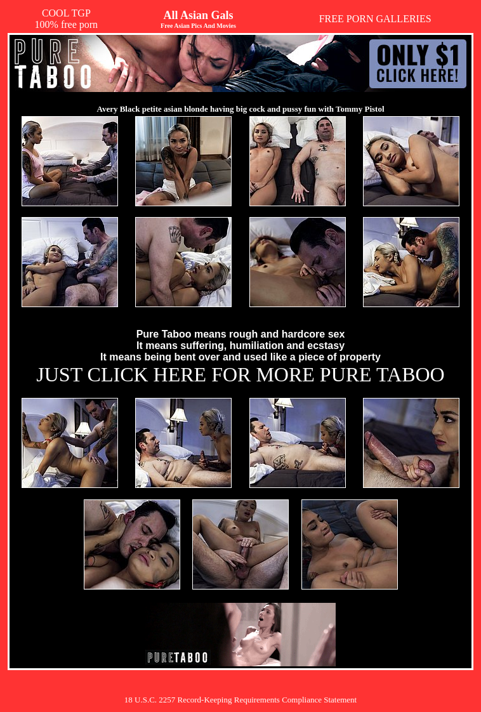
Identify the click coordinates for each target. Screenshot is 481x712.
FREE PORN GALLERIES (375, 18)
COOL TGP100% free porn (66, 19)
